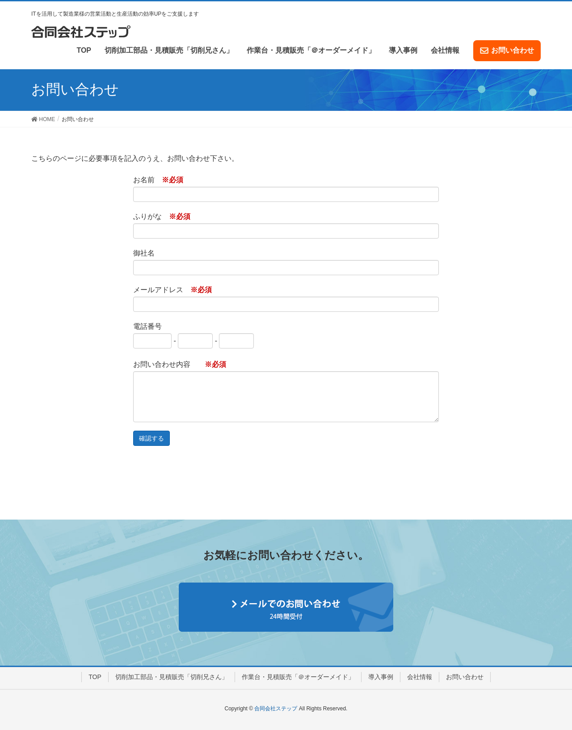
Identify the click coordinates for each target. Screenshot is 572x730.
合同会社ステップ (275, 708)
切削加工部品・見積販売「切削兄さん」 (171, 676)
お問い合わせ (465, 676)
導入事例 (380, 676)
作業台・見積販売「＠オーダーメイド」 (298, 676)
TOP (94, 676)
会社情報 (419, 676)
